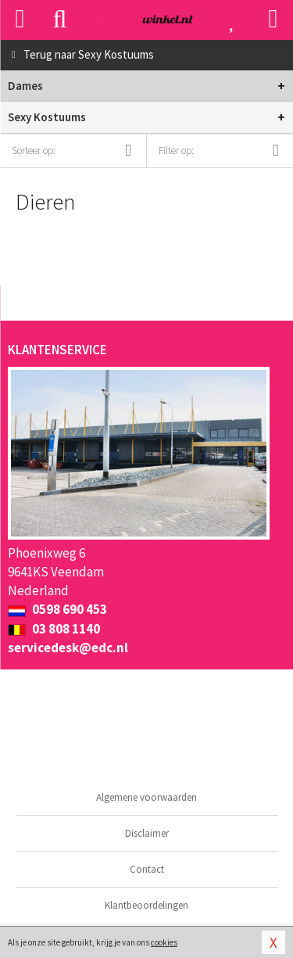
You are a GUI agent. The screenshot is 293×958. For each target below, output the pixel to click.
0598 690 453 (57, 609)
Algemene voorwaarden (146, 797)
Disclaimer (147, 833)
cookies (164, 942)
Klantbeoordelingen (146, 905)
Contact (147, 869)
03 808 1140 (54, 628)
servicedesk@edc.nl (68, 647)
